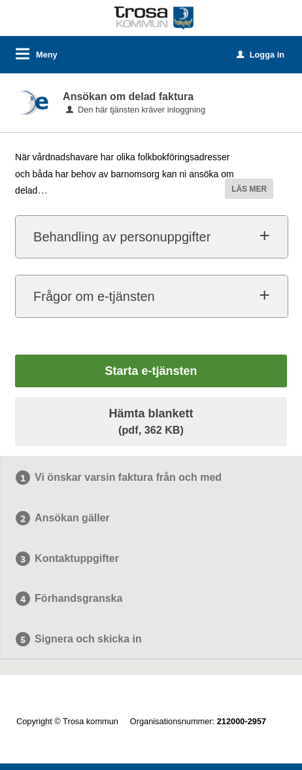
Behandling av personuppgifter (121, 237)
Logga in (260, 55)
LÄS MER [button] (249, 189)
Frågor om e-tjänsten (94, 296)
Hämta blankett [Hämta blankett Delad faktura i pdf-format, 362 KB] (151, 421)
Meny (47, 55)
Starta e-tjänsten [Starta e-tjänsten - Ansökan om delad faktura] (151, 370)
